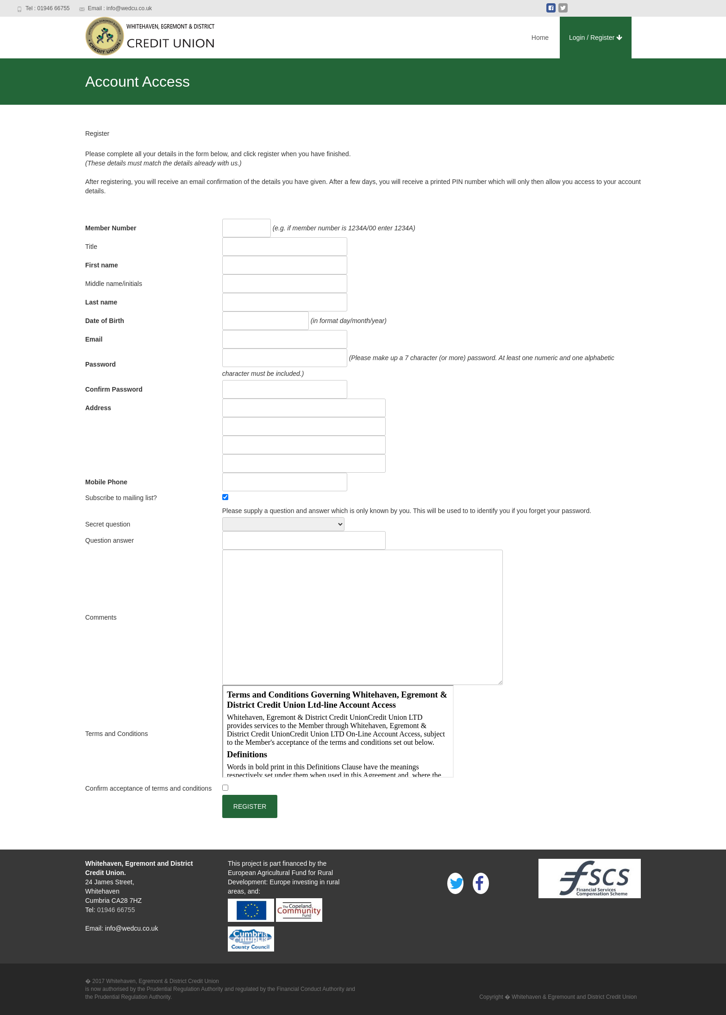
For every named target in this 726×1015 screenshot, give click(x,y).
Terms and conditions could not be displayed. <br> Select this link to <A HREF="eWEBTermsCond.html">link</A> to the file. (338, 731)
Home (540, 37)
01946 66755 (115, 910)
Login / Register (595, 37)
